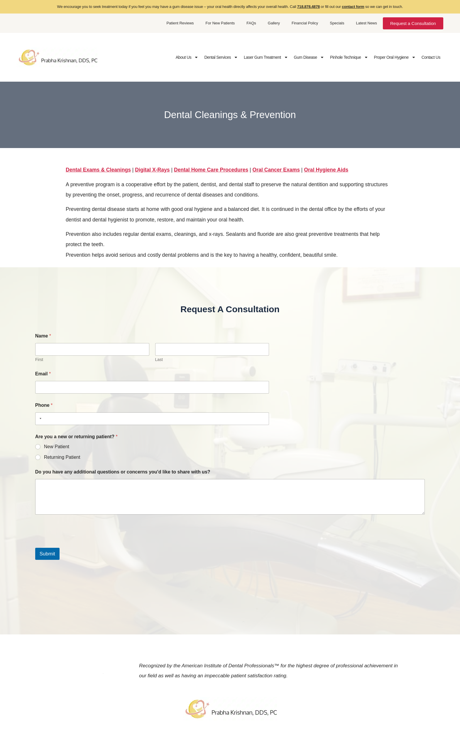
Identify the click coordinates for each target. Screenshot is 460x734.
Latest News (366, 23)
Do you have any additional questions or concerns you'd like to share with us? (122, 471)
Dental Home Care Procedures (211, 170)
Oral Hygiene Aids (326, 170)
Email (43, 373)
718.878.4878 (308, 6)
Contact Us (431, 57)
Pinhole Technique (349, 57)
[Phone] (152, 418)
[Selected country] (39, 418)
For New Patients (220, 23)
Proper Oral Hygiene (395, 57)
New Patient (56, 446)
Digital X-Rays (152, 170)
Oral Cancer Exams (276, 170)
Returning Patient (62, 457)
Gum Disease (309, 57)
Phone (44, 405)
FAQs (251, 23)
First (39, 359)
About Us (187, 57)
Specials (337, 23)
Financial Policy (305, 23)
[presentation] (79, 544)
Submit (47, 554)
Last (159, 359)
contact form (353, 6)
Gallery (274, 23)
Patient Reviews (180, 23)
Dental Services (221, 57)
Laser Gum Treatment (266, 57)
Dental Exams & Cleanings (98, 170)
